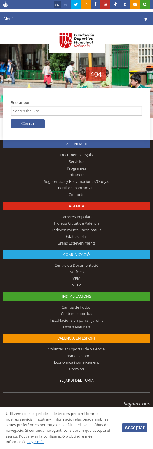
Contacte (76, 194)
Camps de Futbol (76, 307)
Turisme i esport (76, 355)
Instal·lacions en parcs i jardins (77, 320)
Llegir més (35, 441)
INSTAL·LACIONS (76, 296)
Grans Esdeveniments (76, 243)
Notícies (76, 271)
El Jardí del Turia (77, 380)
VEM (77, 278)
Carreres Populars (76, 216)
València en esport (76, 338)
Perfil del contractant (76, 187)
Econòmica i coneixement (76, 362)
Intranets (77, 174)
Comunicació (76, 254)
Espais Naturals (76, 327)
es (66, 4)
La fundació (76, 144)
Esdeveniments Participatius (76, 230)
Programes (76, 168)
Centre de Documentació (77, 265)
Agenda (76, 206)
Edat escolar (76, 236)
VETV (76, 285)
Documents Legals (76, 154)
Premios (76, 368)
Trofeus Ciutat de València (76, 223)
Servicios (76, 161)
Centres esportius (76, 313)
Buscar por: (21, 102)
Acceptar (135, 427)
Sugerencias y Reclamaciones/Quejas (76, 181)
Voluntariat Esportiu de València (76, 349)
